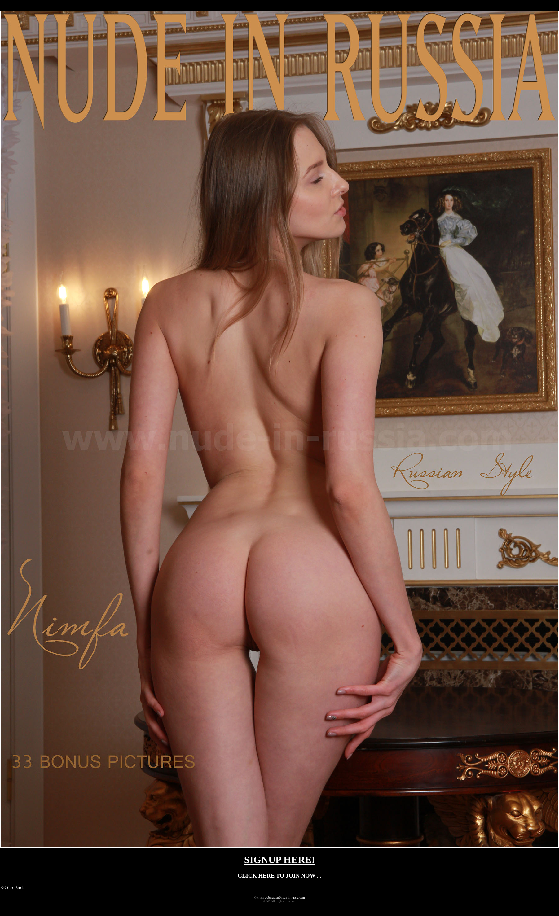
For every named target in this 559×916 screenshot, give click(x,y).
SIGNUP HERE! (279, 859)
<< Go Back (12, 887)
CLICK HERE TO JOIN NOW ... (279, 875)
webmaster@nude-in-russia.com (285, 897)
